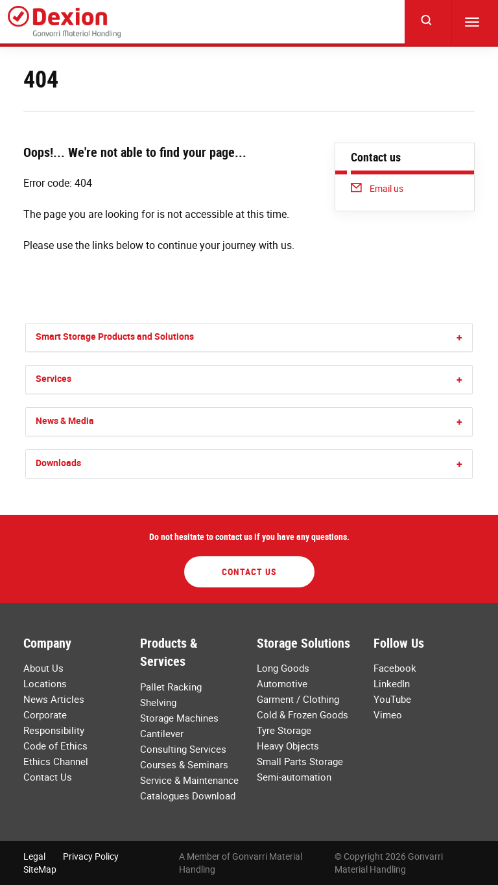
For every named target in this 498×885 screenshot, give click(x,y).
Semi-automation (294, 776)
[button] (459, 337)
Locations (45, 683)
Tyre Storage (284, 730)
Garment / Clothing (298, 698)
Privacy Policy (91, 856)
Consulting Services (183, 748)
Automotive (282, 683)
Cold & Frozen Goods (302, 714)
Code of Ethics (55, 745)
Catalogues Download (187, 795)
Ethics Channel (55, 761)
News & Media (65, 420)
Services (53, 378)
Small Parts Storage (300, 761)
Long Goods (283, 667)
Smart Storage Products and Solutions (115, 336)
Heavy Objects (288, 745)
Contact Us (249, 571)
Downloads (58, 462)
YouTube (392, 698)
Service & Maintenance (189, 779)
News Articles (53, 698)
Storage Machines (179, 717)
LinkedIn (392, 683)
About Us (43, 667)
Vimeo (388, 714)
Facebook (395, 667)
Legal (34, 856)
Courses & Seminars (184, 764)
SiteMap (39, 869)
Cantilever (162, 733)
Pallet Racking (171, 686)
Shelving (158, 702)
